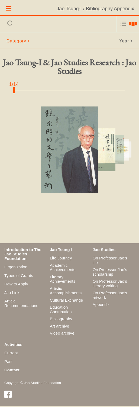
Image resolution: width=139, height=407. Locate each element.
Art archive (59, 327)
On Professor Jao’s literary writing (110, 284)
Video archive (62, 334)
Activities (13, 345)
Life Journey (61, 259)
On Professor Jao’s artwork (110, 296)
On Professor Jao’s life (110, 261)
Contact (12, 371)
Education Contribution (61, 310)
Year (124, 41)
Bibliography (61, 320)
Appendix (101, 305)
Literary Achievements (62, 280)
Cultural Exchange (66, 301)
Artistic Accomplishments (66, 291)
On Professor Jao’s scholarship (110, 273)
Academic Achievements (62, 268)
